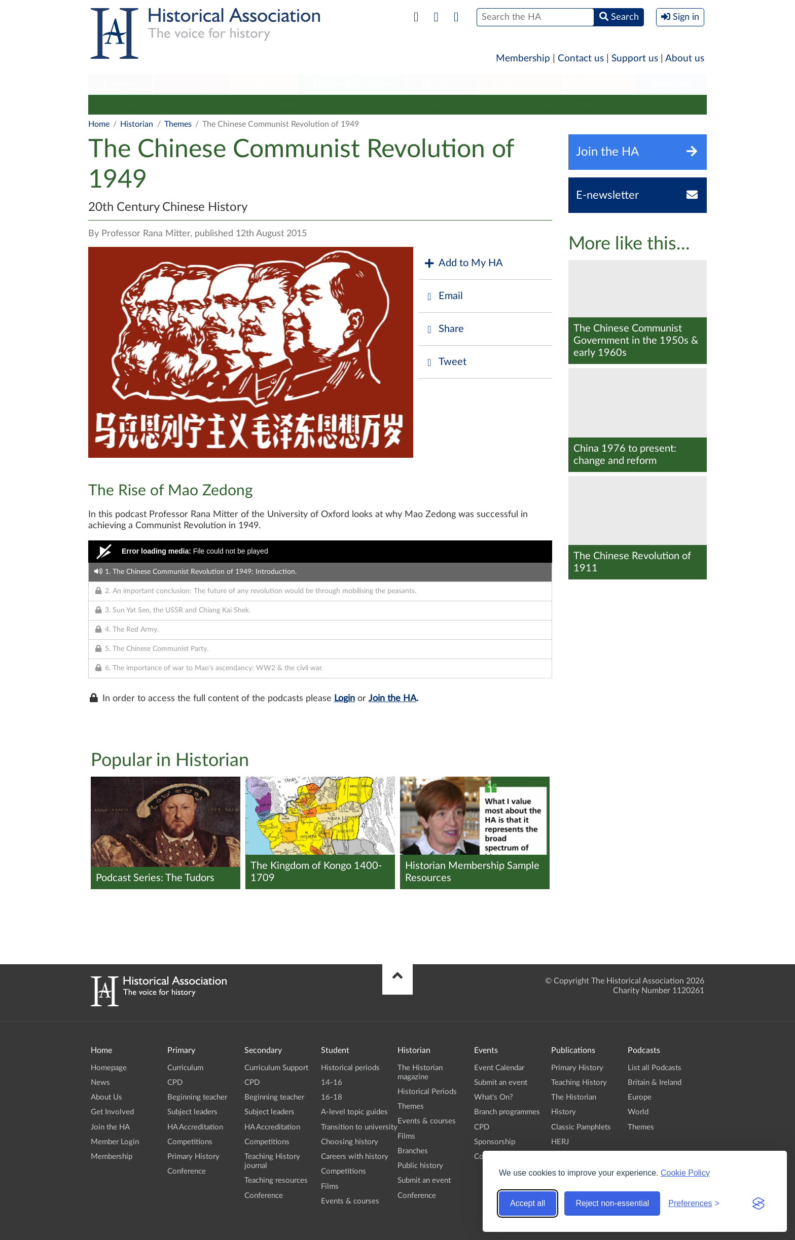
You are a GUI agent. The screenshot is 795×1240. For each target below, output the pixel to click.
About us (684, 58)
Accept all (527, 1203)
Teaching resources (276, 1180)
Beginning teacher (197, 1097)
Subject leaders (192, 1112)
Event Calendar (499, 1068)
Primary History (193, 1156)
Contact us (581, 58)
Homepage (109, 1068)
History (563, 1112)
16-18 (331, 1097)
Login (344, 698)
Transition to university (359, 1127)
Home (99, 124)
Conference (629, 104)
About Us (106, 1097)
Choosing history (349, 1142)
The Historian (573, 1097)
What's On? (493, 1097)
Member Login (115, 1142)
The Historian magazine (134, 104)
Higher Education (351, 84)
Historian (442, 84)
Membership (523, 58)
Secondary (191, 84)
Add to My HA (463, 263)
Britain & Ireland (654, 1082)
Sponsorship (494, 1142)
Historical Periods (223, 104)
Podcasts (599, 84)
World (638, 1112)
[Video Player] (320, 551)
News (100, 1082)
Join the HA (392, 698)
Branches (671, 84)
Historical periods (350, 1068)
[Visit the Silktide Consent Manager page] (758, 1203)
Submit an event (564, 104)
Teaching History (579, 1082)
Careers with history (354, 1156)
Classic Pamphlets (581, 1127)
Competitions (189, 1142)
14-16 (331, 1082)
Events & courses (343, 104)
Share (443, 329)
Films (398, 104)
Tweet (444, 362)
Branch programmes (507, 1112)
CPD (175, 1082)
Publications (521, 84)
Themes (284, 104)
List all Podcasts (654, 1068)
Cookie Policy (685, 1173)
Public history (495, 104)
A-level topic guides (354, 1112)
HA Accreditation (195, 1127)
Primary (120, 84)
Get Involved (112, 1112)
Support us (634, 58)
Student (263, 84)
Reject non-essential (612, 1203)
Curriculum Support (276, 1068)
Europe (640, 1097)
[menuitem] (120, 85)
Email (443, 296)
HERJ (560, 1142)
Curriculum (185, 1068)
